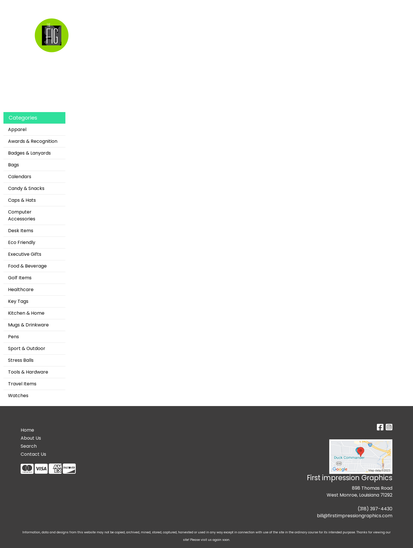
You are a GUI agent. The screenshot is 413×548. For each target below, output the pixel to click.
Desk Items (20, 230)
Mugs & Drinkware (28, 325)
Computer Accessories (21, 215)
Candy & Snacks (26, 188)
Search (31, 6)
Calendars (19, 176)
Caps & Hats (22, 200)
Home (12, 6)
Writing (321, 25)
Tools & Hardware (28, 372)
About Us (31, 438)
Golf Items (20, 277)
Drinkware (222, 25)
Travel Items (22, 383)
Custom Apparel (61, 6)
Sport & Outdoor (26, 348)
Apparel (168, 25)
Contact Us (33, 454)
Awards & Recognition (32, 141)
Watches (18, 395)
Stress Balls (21, 360)
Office (253, 25)
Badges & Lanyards (29, 153)
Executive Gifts (24, 254)
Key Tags (18, 301)
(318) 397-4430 (375, 508)
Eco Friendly (21, 242)
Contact (111, 6)
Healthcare (21, 289)
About (91, 6)
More (347, 25)
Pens (13, 336)
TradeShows (286, 25)
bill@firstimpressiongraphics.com (354, 515)
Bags (193, 25)
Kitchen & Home (26, 313)
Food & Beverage (27, 266)
